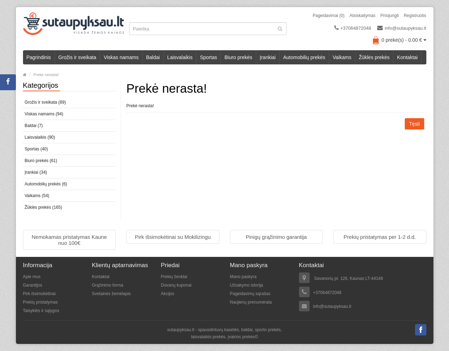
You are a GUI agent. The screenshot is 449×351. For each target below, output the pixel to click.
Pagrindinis (39, 57)
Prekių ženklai (174, 276)
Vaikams (342, 57)
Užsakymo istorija (246, 285)
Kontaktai (407, 57)
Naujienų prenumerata (251, 302)
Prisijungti (389, 15)
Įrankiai (268, 57)
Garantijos (32, 285)
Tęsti (414, 124)
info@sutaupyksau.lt (401, 28)
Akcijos (167, 293)
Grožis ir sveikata (77, 57)
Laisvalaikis (180, 57)
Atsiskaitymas (362, 15)
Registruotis (415, 15)
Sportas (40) (36, 148)
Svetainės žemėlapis (111, 293)
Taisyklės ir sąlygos (41, 310)
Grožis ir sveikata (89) (45, 102)
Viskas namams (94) (44, 113)
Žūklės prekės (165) (43, 207)
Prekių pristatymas (40, 302)
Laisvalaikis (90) (40, 137)
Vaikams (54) (37, 195)
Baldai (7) (34, 125)
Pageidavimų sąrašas (250, 293)
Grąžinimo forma (107, 285)
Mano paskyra (243, 276)
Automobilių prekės (304, 57)
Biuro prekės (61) (41, 160)
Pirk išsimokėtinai (39, 293)
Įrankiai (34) (36, 172)
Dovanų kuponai (176, 285)
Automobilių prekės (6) (46, 184)
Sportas (208, 57)
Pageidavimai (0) (329, 15)
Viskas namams (121, 57)
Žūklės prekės (374, 57)
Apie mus (32, 276)
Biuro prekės (238, 57)
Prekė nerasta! (46, 75)
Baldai (153, 57)
